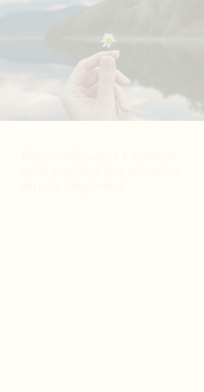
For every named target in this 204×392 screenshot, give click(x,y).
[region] (102, 364)
